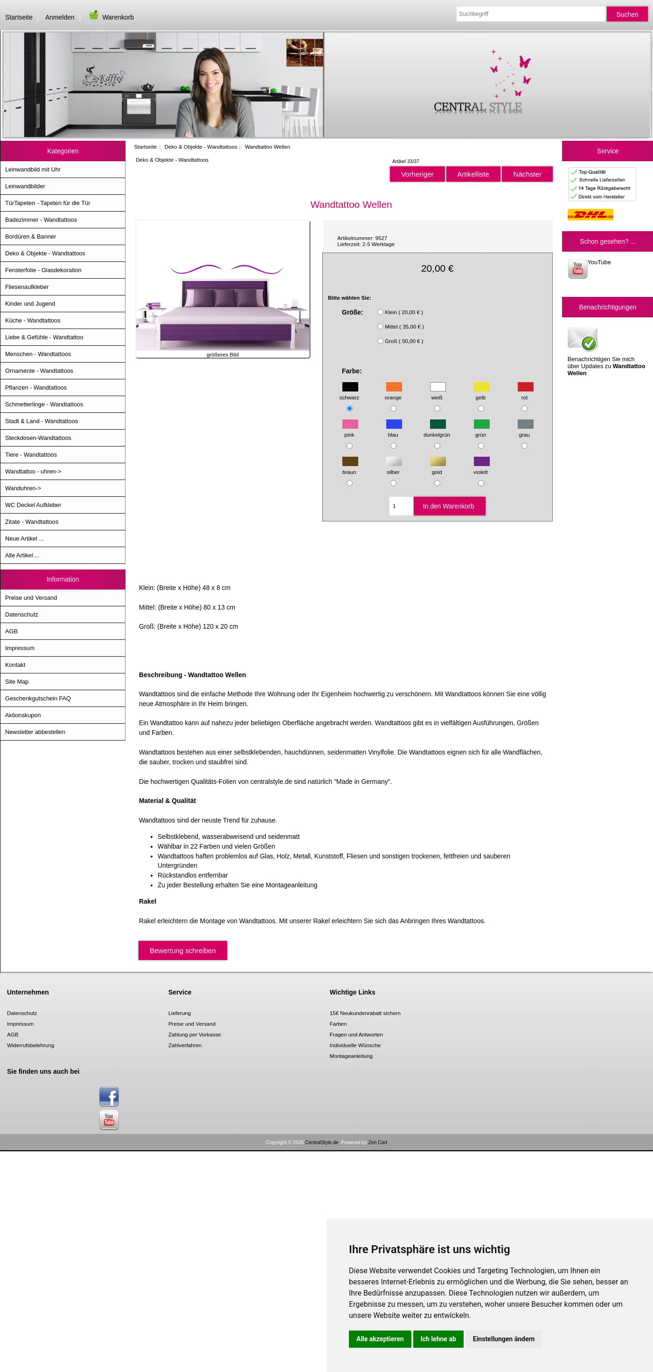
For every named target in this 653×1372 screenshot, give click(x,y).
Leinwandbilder (25, 186)
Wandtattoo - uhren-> (33, 471)
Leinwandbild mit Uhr (33, 169)
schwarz (350, 393)
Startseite (19, 17)
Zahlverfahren (185, 1045)
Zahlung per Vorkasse (194, 1034)
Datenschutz (21, 614)
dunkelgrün (437, 430)
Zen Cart (377, 1142)
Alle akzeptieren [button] (380, 1339)
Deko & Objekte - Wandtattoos (201, 147)
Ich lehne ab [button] (438, 1339)
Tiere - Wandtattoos (31, 454)
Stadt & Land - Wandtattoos (41, 421)
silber (394, 467)
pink (350, 430)
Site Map (16, 681)
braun (350, 467)
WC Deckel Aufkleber (33, 504)
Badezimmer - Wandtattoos (41, 219)
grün (482, 430)
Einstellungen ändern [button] (504, 1339)
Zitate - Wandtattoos (31, 521)
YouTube (589, 269)
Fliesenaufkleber (27, 286)
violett (481, 467)
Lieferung (179, 1013)
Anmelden (60, 17)
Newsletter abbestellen (35, 731)
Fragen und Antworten (356, 1034)
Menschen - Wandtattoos (38, 353)
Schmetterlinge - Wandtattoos (44, 404)
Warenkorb (110, 17)
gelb (482, 393)
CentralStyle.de (321, 1142)
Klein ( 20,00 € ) (404, 312)
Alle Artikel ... (22, 555)
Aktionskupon (23, 715)
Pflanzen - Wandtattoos (36, 387)
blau (394, 430)
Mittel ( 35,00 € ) (404, 326)
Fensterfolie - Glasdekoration (43, 270)
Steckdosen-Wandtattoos (38, 437)
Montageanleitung (351, 1056)
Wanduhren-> (23, 488)
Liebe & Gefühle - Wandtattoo (44, 337)
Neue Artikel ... (24, 538)
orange (393, 393)
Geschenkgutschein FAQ (38, 698)
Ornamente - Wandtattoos (39, 370)
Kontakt (15, 664)
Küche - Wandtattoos (33, 320)
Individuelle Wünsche (355, 1045)
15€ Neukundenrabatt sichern (365, 1013)
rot (526, 393)
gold (438, 467)
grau (526, 430)
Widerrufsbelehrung (30, 1045)
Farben (338, 1024)
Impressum (20, 648)
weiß (438, 393)
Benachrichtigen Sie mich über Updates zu (607, 350)
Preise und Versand (31, 597)
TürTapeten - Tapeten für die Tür (47, 202)
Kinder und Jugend (30, 303)
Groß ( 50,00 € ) (404, 341)
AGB (11, 631)
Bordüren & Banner (30, 236)
